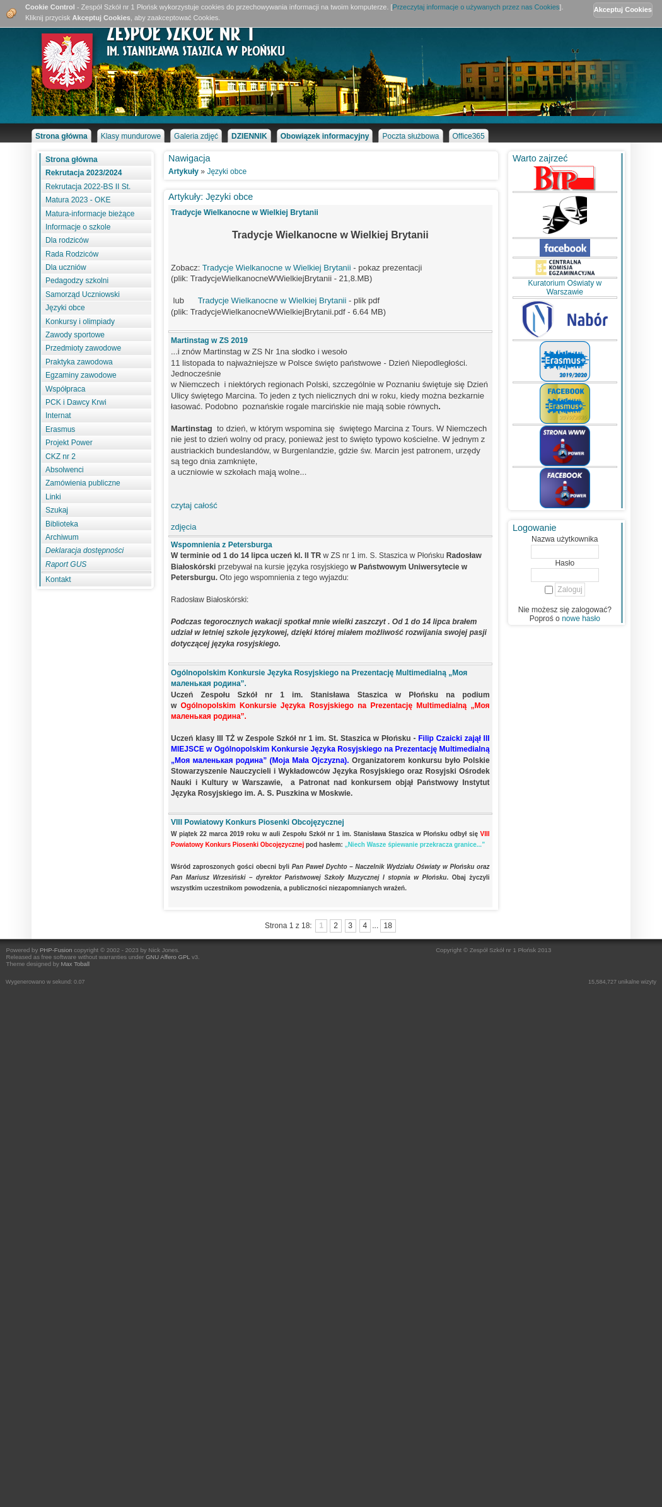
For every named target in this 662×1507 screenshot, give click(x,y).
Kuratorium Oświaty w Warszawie (564, 287)
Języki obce (227, 171)
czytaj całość (194, 505)
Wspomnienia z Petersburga (221, 544)
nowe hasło (581, 618)
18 (387, 925)
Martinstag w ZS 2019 (209, 340)
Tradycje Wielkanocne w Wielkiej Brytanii (244, 212)
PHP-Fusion (56, 949)
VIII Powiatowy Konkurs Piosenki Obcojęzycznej (257, 822)
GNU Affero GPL (168, 956)
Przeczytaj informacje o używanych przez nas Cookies (476, 7)
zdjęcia (183, 527)
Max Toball (75, 963)
